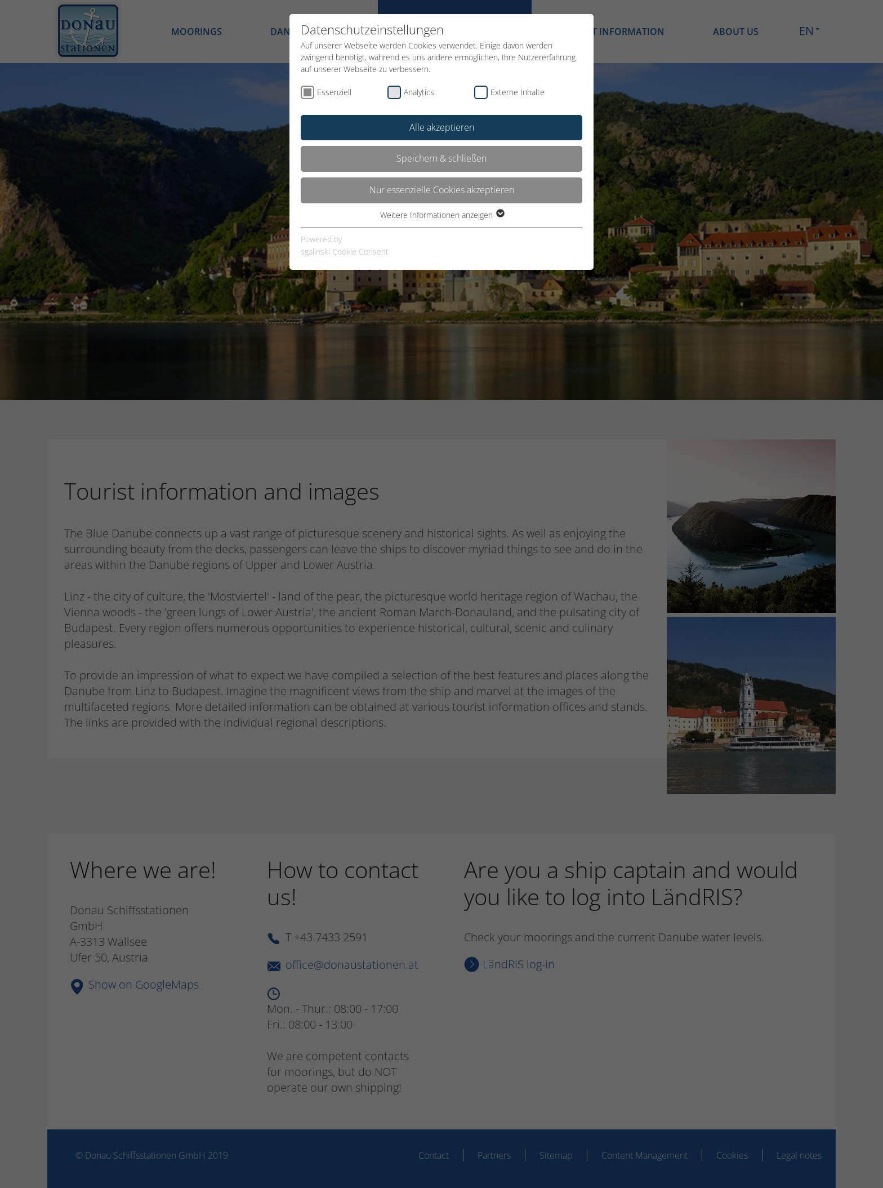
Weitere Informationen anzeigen (441, 215)
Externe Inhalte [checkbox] (517, 92)
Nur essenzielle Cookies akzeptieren (441, 190)
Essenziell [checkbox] (334, 92)
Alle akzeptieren (441, 127)
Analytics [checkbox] (419, 92)
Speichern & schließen (441, 158)
